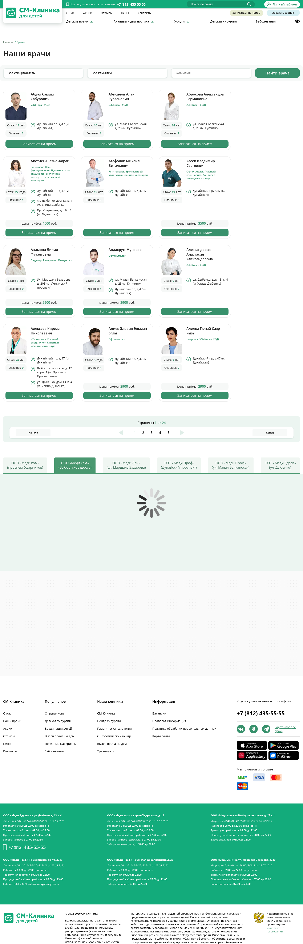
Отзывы (106, 13)
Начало (33, 370)
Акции (87, 13)
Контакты (145, 13)
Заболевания (266, 21)
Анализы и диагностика (131, 21)
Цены (125, 13)
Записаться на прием (246, 13)
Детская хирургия (223, 21)
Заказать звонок (283, 13)
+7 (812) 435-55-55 (131, 4)
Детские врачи (77, 21)
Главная (8, 42)
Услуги (179, 21)
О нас (70, 13)
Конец (270, 370)
